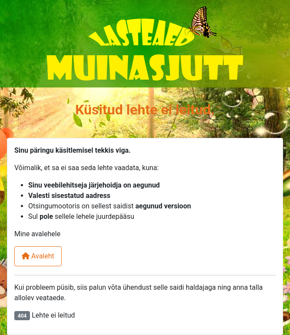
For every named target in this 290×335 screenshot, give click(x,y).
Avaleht (38, 256)
